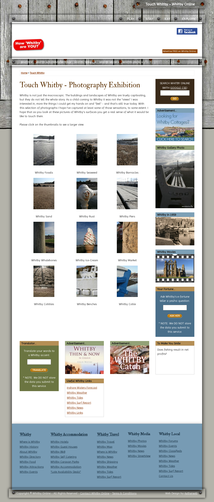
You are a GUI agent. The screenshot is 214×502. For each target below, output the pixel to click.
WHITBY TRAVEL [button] (85, 62)
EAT (167, 18)
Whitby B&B (58, 451)
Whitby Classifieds (170, 451)
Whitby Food (28, 461)
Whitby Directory (30, 456)
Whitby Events (29, 471)
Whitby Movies (137, 445)
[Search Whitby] (175, 93)
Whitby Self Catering (63, 456)
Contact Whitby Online (94, 493)
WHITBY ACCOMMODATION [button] (53, 62)
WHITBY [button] (26, 62)
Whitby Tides (75, 397)
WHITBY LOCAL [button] (133, 62)
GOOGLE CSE (178, 87)
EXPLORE (189, 18)
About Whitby (28, 451)
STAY (149, 18)
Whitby (25, 434)
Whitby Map (104, 446)
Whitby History (29, 446)
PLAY (130, 18)
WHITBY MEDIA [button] (109, 62)
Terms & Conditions (124, 493)
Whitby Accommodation (69, 434)
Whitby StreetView (139, 456)
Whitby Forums (168, 440)
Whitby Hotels (59, 441)
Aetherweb (191, 493)
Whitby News (75, 407)
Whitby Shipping (107, 461)
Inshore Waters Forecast (82, 387)
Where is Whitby (30, 441)
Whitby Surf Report (79, 402)
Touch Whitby (37, 72)
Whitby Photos (137, 440)
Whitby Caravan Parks (65, 461)
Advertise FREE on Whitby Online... (180, 51)
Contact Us (166, 476)
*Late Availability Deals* (66, 471)
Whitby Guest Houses (64, 446)
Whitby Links (75, 412)
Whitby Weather (77, 392)
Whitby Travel (108, 434)
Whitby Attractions (32, 466)
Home (24, 72)
